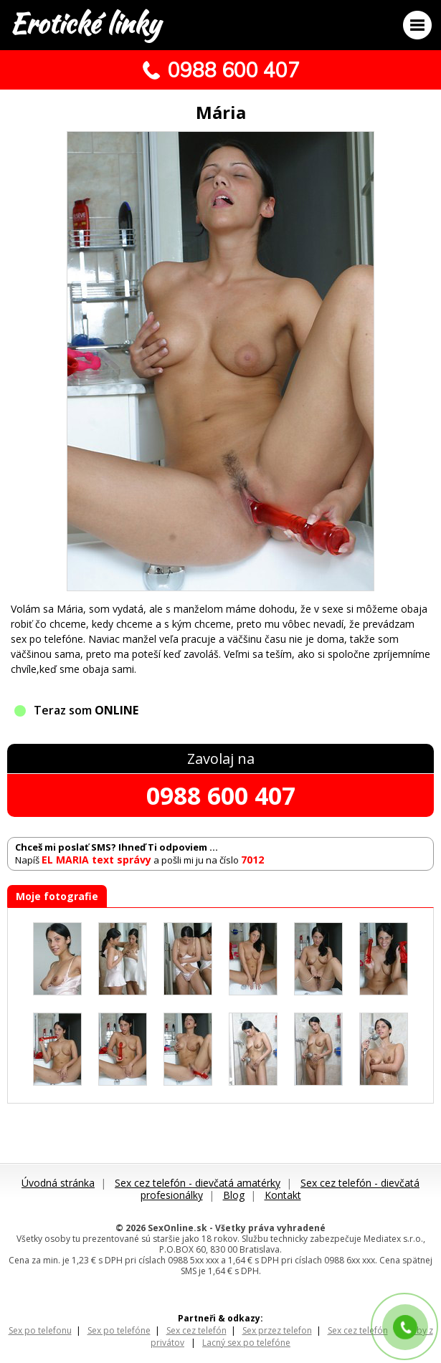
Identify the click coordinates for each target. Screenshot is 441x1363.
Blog (234, 1195)
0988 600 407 (220, 795)
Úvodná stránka (58, 1183)
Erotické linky (84, 23)
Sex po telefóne (119, 1330)
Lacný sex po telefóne (246, 1342)
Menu (417, 25)
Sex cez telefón (196, 1330)
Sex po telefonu (40, 1330)
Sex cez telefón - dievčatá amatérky (197, 1183)
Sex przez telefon (277, 1330)
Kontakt (283, 1195)
